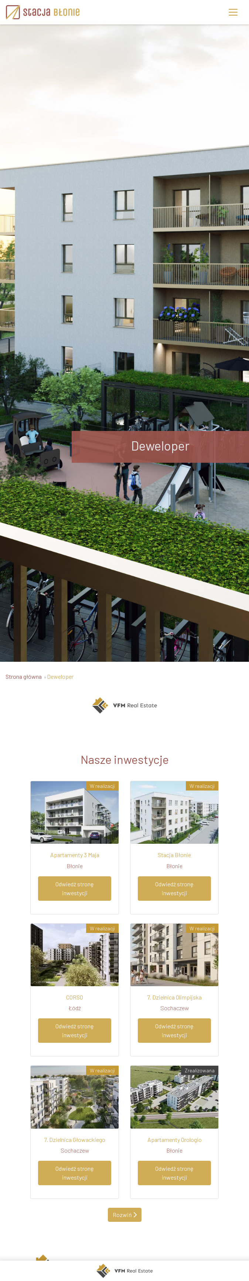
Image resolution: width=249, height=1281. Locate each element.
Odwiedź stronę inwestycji (74, 888)
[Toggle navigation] (233, 12)
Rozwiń (125, 1214)
